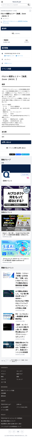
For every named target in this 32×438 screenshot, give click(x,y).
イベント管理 (4, 410)
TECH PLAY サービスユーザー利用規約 (11, 418)
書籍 (18, 376)
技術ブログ (20, 374)
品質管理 (20, 21)
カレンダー (20, 371)
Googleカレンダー (10, 55)
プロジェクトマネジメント (10, 21)
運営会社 (3, 396)
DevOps (25, 21)
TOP (2, 360)
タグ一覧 (3, 382)
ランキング (20, 379)
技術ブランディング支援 (7, 390)
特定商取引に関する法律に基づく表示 (11, 423)
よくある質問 (4, 407)
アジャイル (6, 23)
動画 (2, 376)
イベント (7, 361)
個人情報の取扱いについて (8, 421)
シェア (18, 154)
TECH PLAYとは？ (6, 404)
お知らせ (19, 404)
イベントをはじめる (22, 407)
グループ (3, 379)
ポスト (12, 154)
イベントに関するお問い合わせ (16, 148)
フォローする (25, 174)
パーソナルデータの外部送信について (11, 426)
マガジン (3, 374)
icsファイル (19, 55)
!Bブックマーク (25, 154)
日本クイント (8, 63)
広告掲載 (3, 393)
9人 (28, 178)
